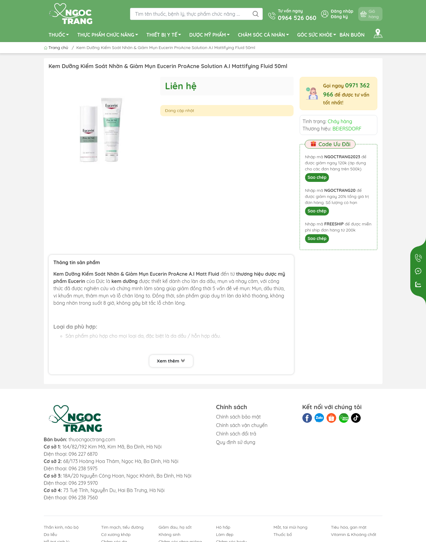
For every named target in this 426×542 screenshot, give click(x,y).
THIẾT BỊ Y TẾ (165, 36)
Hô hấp (223, 527)
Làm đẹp (224, 534)
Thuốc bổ (283, 534)
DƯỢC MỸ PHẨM (211, 36)
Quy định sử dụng (235, 442)
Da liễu (50, 534)
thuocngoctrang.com (92, 439)
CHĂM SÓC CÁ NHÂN (265, 36)
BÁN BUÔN (352, 35)
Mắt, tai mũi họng (290, 527)
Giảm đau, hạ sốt (175, 527)
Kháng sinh (169, 534)
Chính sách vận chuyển (242, 425)
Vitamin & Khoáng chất (353, 534)
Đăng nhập (342, 11)
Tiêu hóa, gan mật (349, 527)
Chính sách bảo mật (238, 417)
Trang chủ (57, 47)
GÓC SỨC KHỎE (318, 36)
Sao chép (316, 177)
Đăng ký (339, 16)
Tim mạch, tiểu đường (122, 527)
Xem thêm (171, 361)
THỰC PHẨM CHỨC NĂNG (109, 36)
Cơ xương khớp (116, 534)
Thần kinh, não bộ (61, 527)
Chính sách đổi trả (236, 434)
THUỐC (61, 36)
